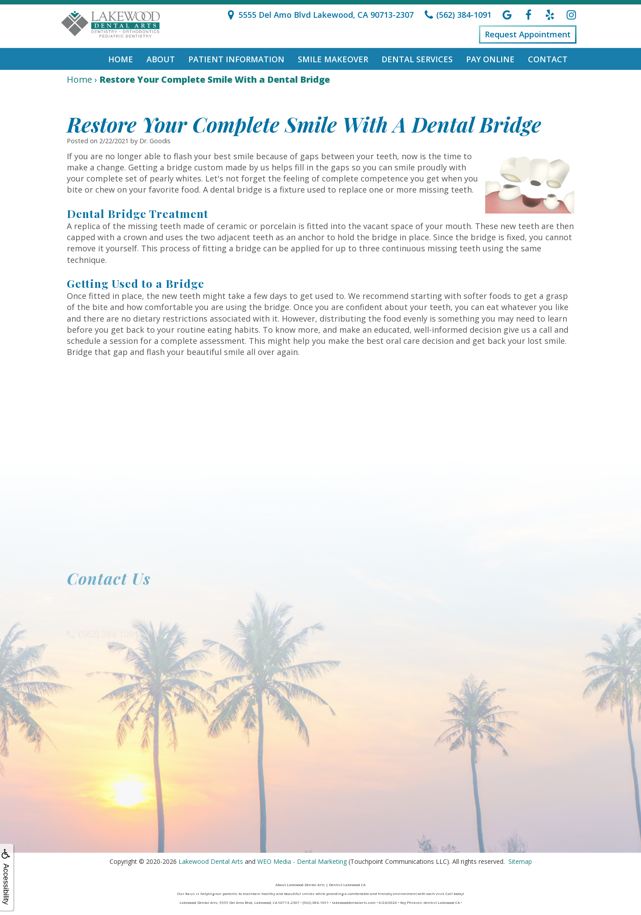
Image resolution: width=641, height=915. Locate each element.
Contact (548, 59)
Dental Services (417, 59)
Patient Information (236, 59)
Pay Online (490, 59)
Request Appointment (528, 34)
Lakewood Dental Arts (211, 861)
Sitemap (520, 861)
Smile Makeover (333, 59)
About (160, 59)
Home (120, 59)
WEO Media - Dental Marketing (302, 861)
